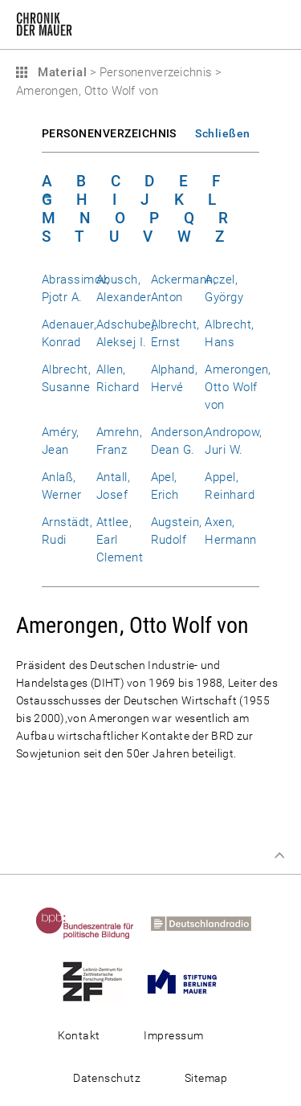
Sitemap (206, 1077)
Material (60, 72)
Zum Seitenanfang (279, 855)
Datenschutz (106, 1077)
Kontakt (79, 1035)
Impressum (173, 1035)
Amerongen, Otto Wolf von (238, 387)
